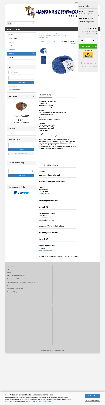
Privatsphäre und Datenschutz (15, 288)
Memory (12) (11, 49)
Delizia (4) (11, 42)
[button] (76, 2)
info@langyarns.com (44, 193)
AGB (8, 285)
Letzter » (60, 41)
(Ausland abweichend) (93, 15)
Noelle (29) (11, 53)
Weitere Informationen (92, 400)
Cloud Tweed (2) (12, 38)
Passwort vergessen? (14, 89)
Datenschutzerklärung (45, 401)
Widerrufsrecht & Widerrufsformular (17, 279)
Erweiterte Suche (21, 154)
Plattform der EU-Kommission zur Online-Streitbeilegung (22, 282)
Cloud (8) (10, 34)
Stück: (81, 37)
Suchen (9, 29)
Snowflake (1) (12, 57)
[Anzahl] (88, 40)
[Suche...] (9, 23)
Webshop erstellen (46, 350)
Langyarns (73, 43)
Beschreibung (45, 95)
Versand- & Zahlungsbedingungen (16, 275)
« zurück (48, 41)
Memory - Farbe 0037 (21, 116)
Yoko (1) (10, 61)
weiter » (54, 41)
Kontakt (9, 272)
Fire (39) (10, 46)
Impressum (10, 269)
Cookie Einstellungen (12, 292)
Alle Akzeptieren (92, 396)
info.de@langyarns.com (45, 219)
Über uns (17, 29)
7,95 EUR (21, 120)
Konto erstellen (12, 86)
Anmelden (21, 82)
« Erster (42, 41)
